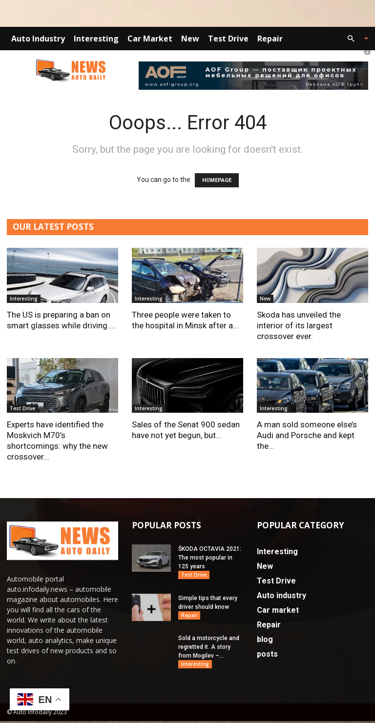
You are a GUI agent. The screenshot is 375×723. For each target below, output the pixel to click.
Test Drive (228, 38)
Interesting (96, 38)
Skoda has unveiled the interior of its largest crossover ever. (299, 325)
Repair (270, 38)
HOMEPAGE (216, 180)
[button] (353, 38)
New (190, 38)
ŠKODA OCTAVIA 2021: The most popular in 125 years (209, 557)
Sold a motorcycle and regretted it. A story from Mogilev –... (208, 648)
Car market (149, 38)
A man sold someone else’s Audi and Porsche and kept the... (307, 435)
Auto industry (38, 38)
